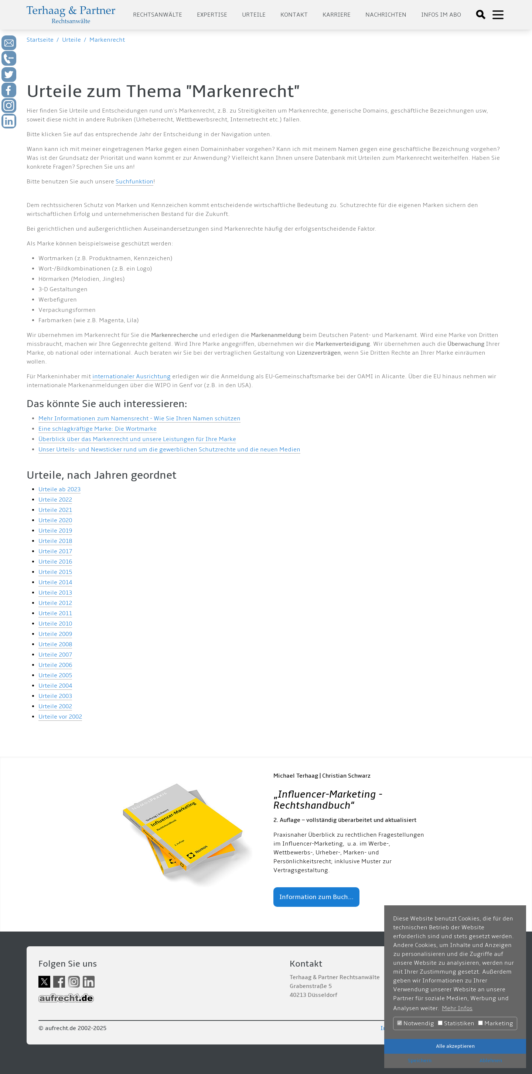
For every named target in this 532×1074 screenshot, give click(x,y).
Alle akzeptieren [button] (455, 1046)
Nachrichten (385, 14)
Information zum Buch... (316, 897)
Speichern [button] (420, 1060)
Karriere (337, 14)
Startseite (40, 40)
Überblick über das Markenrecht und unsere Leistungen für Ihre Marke (137, 439)
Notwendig (415, 1023)
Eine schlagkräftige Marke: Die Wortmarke (97, 429)
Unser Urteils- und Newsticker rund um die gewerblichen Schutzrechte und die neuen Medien (169, 449)
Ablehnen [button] (491, 1060)
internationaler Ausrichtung (131, 376)
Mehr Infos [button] (457, 1008)
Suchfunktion (134, 181)
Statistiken (456, 1023)
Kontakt (294, 14)
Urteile (254, 14)
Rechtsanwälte (157, 14)
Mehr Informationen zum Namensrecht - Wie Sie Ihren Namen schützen (139, 418)
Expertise (212, 14)
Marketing (495, 1023)
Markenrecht (107, 40)
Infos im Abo (441, 14)
